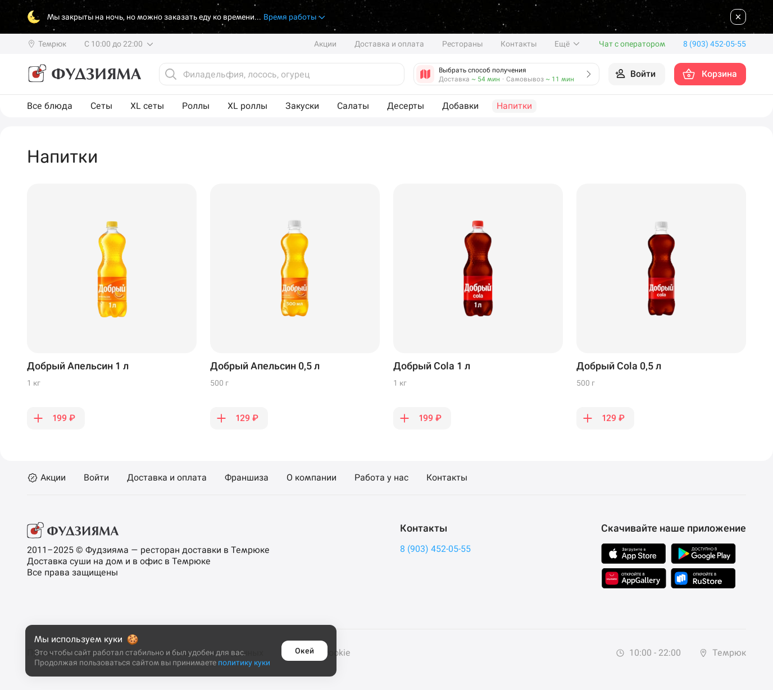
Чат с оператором (632, 44)
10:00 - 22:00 (648, 652)
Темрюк (722, 652)
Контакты (518, 43)
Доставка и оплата (389, 43)
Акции (325, 43)
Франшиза (247, 477)
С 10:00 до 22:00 (119, 43)
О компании (312, 477)
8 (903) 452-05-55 (435, 548)
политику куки (244, 662)
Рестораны (462, 43)
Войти (96, 477)
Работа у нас (381, 477)
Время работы (294, 17)
